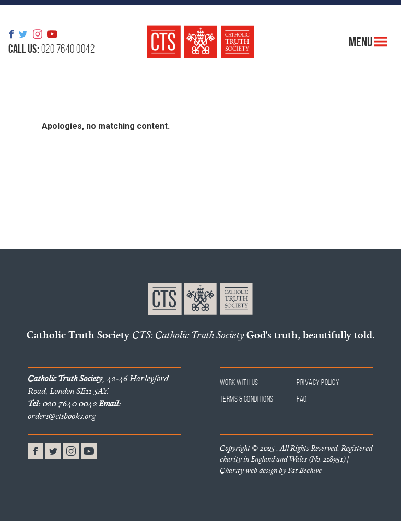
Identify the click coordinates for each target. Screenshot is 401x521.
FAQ (302, 398)
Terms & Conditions (247, 398)
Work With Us (239, 382)
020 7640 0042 (51, 48)
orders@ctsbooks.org (74, 409)
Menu (368, 41)
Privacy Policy (318, 382)
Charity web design (248, 470)
